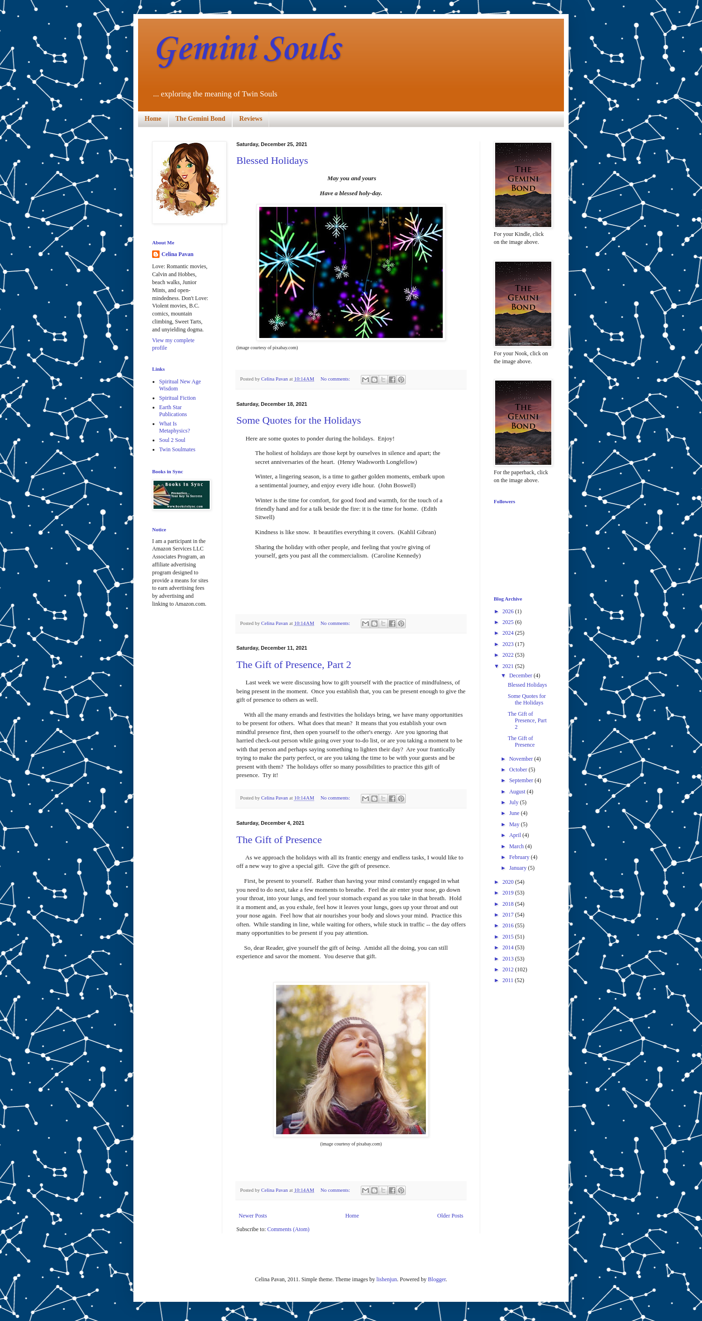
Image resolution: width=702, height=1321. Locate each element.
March (517, 846)
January (518, 868)
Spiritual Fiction (177, 398)
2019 (509, 892)
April (515, 835)
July (514, 802)
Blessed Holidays (272, 160)
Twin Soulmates (177, 449)
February (520, 857)
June (515, 813)
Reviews (250, 118)
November (521, 759)
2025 (509, 622)
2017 (509, 914)
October (519, 769)
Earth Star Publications (173, 410)
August (518, 791)
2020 (509, 882)
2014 (509, 947)
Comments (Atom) (288, 1229)
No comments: (336, 379)
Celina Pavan (177, 254)
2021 (509, 666)
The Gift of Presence (279, 839)
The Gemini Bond (201, 118)
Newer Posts (253, 1215)
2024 (509, 633)
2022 (509, 655)
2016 (509, 925)
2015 (509, 936)
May (515, 824)
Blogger (437, 1279)
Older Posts (450, 1215)
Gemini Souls (246, 49)
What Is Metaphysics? (174, 426)
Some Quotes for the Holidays (298, 420)
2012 (509, 969)
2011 (509, 980)
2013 (509, 958)
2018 (509, 904)
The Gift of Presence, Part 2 (293, 664)
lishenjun (386, 1279)
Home (153, 118)
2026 (509, 611)
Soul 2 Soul (172, 440)
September (521, 780)
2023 (509, 644)
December (521, 675)
